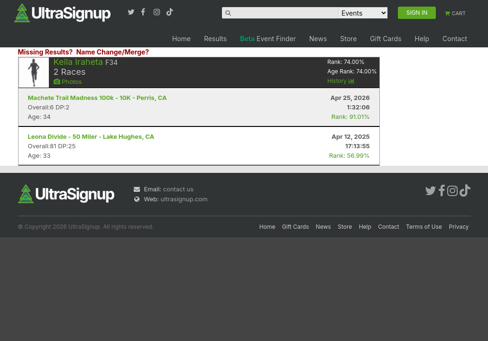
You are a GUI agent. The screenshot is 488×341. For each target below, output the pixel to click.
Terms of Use (424, 226)
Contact (454, 39)
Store (348, 39)
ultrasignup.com (184, 199)
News (318, 39)
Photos (68, 81)
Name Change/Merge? (112, 52)
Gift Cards (385, 39)
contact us (178, 189)
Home (181, 39)
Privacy (459, 226)
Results (215, 39)
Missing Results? (45, 52)
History (341, 80)
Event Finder (268, 39)
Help (421, 39)
